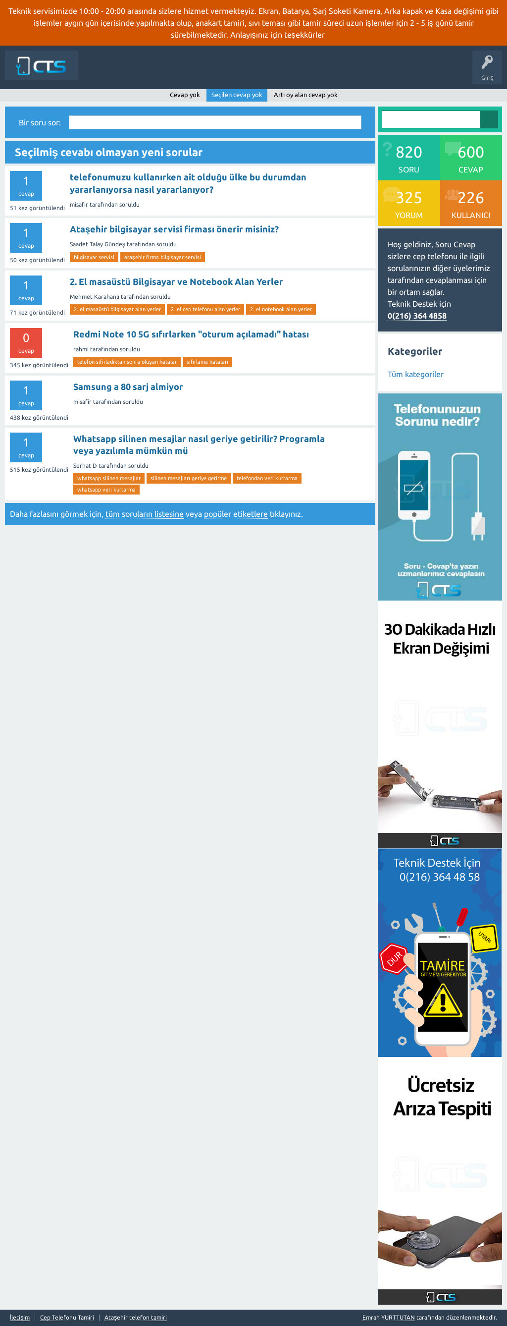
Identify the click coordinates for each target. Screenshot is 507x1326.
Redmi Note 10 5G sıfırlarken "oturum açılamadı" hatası (191, 334)
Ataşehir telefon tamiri (135, 1318)
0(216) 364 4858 (417, 315)
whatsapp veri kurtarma (106, 490)
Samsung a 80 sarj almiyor (128, 386)
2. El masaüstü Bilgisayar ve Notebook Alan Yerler (176, 281)
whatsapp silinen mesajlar (109, 478)
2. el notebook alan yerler (281, 309)
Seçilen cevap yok (236, 94)
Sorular (169, 72)
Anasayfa (137, 72)
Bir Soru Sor (336, 72)
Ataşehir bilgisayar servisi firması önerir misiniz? (174, 229)
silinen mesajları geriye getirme (189, 478)
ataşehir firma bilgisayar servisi (162, 257)
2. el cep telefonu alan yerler (205, 309)
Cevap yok (185, 94)
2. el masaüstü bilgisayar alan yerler (117, 309)
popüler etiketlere (236, 513)
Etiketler (257, 72)
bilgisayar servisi (94, 257)
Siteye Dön (100, 72)
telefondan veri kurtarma (267, 478)
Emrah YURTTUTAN (388, 1317)
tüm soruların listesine (144, 513)
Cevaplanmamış (212, 72)
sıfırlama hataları (207, 362)
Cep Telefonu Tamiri (67, 1318)
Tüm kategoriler (416, 374)
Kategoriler (294, 72)
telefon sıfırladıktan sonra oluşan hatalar (127, 362)
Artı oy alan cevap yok (306, 94)
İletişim (372, 72)
